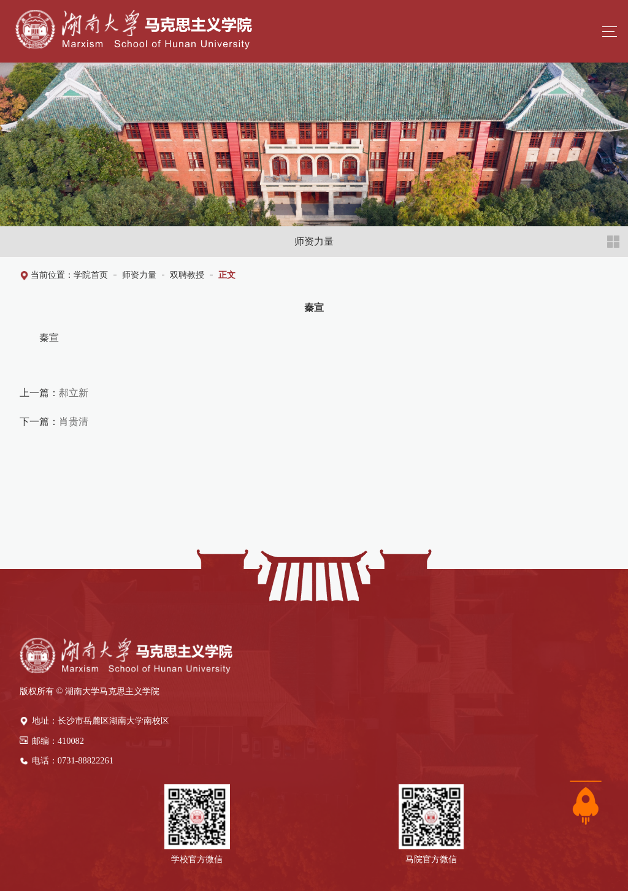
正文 (227, 275)
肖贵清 (73, 421)
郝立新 (73, 392)
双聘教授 (187, 275)
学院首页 (91, 275)
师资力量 (139, 275)
